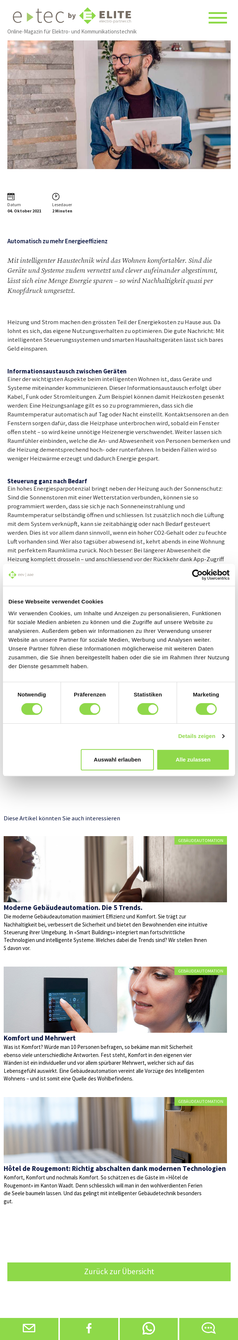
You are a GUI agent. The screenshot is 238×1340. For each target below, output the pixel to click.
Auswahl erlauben (117, 759)
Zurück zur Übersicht (119, 1271)
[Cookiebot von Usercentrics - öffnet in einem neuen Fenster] (197, 574)
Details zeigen (196, 736)
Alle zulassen (193, 759)
